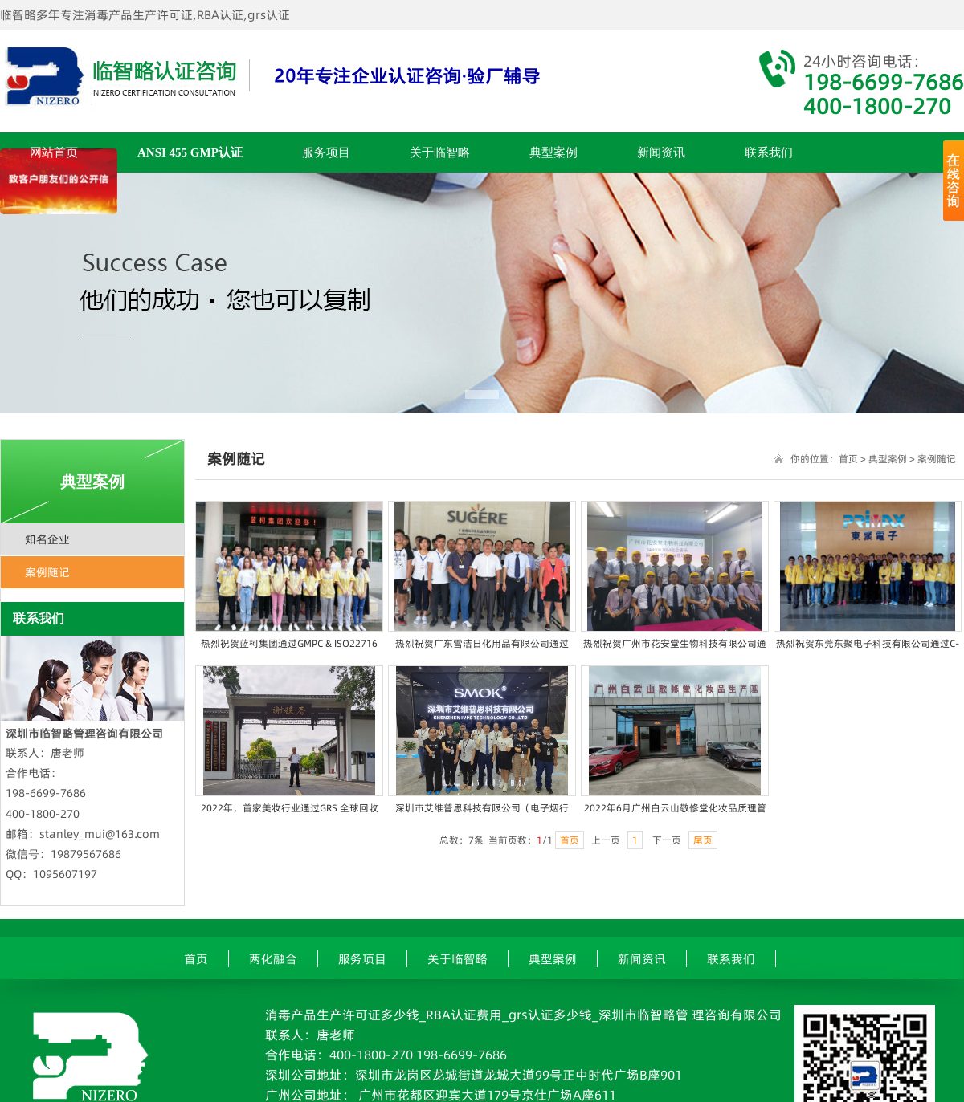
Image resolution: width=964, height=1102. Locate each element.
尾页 (703, 840)
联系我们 (769, 152)
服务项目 (326, 152)
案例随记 (47, 572)
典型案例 (553, 152)
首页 (848, 459)
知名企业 (47, 539)
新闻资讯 (661, 152)
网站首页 (54, 152)
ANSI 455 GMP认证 (190, 152)
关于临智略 (440, 152)
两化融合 (273, 958)
